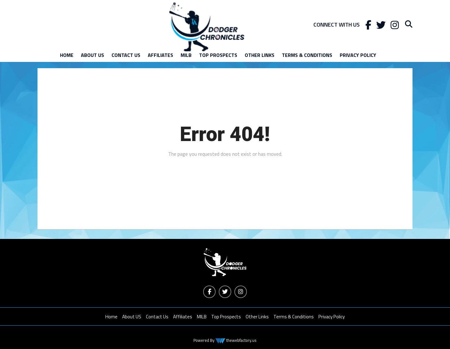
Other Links (259, 55)
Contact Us (126, 55)
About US (92, 55)
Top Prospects (218, 55)
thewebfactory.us (241, 340)
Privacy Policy (358, 55)
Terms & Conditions (307, 55)
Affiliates (160, 55)
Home (66, 55)
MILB (186, 55)
